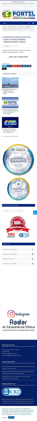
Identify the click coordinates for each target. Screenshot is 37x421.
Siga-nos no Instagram (19, 254)
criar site (11, 399)
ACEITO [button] (11, 417)
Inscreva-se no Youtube (19, 263)
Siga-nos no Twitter (19, 258)
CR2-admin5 (6, 46)
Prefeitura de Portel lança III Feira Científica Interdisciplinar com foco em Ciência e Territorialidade (10, 111)
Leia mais (9, 414)
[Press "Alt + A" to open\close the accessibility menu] (35, 213)
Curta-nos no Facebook (19, 249)
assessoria (7, 401)
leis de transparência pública (18, 403)
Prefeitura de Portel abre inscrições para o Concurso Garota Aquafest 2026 (9, 130)
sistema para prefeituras (21, 399)
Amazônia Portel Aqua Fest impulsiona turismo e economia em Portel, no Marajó (19, 3)
